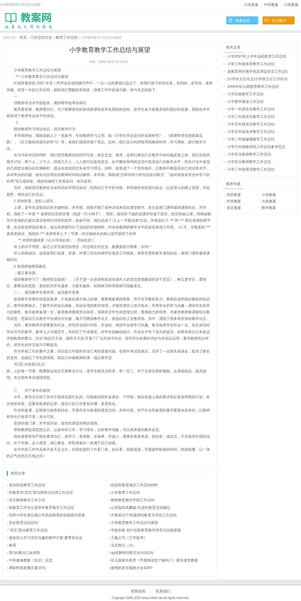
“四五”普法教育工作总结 (28, 530)
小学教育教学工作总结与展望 (134, 523)
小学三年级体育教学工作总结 (251, 64)
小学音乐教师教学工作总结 (249, 154)
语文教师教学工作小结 (27, 500)
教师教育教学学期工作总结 (132, 500)
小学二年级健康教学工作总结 (251, 139)
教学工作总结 (67, 37)
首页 (23, 37)
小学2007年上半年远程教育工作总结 (256, 56)
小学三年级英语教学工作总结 (251, 169)
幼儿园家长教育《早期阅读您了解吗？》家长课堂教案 (154, 560)
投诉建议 (279, 20)
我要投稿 (242, 20)
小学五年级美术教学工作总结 (251, 132)
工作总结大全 (41, 37)
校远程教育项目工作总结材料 (134, 485)
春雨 (12, 545)
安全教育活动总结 (23, 523)
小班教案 (291, 5)
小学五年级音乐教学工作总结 (251, 124)
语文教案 (234, 208)
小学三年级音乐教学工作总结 (251, 116)
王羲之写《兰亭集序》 (129, 538)
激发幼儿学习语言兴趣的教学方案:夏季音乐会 (46, 538)
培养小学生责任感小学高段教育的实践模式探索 (47, 515)
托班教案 (234, 195)
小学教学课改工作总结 (245, 101)
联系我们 (163, 591)
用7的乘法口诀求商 (24, 553)
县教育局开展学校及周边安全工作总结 (257, 71)
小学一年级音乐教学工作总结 (251, 109)
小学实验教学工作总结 (245, 94)
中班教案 (271, 5)
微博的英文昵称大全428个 (132, 568)
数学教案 (269, 208)
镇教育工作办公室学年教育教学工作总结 (41, 507)
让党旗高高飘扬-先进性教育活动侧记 (140, 507)
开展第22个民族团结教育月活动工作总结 (144, 515)
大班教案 (251, 5)
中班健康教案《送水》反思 (30, 560)
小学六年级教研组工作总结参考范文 (256, 147)
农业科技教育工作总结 (27, 485)
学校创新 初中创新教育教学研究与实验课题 (146, 530)
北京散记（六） (123, 545)
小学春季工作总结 (125, 492)
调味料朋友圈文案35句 (27, 568)
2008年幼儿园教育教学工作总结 (253, 86)
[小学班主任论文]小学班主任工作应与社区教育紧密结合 (257, 79)
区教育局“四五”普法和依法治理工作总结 (41, 492)
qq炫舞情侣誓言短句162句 (132, 553)
